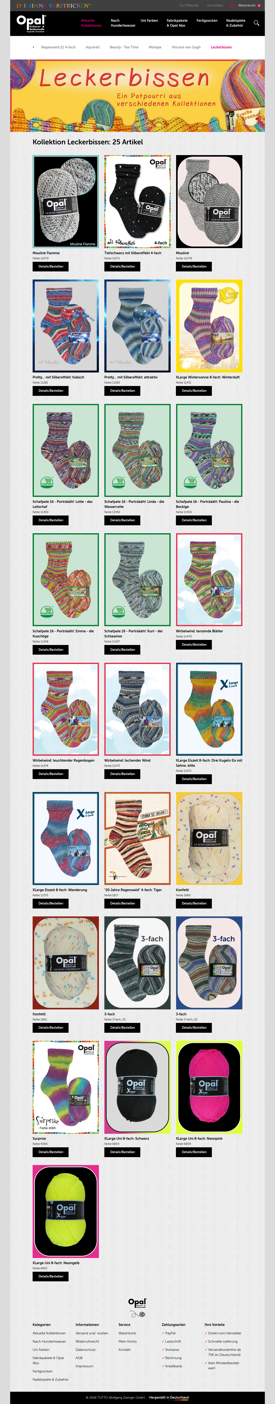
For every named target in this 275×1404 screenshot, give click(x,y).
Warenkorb (245, 7)
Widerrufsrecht (87, 1341)
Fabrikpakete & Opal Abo (177, 23)
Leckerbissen (221, 47)
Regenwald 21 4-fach (58, 47)
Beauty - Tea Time (124, 47)
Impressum (84, 1366)
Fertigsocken (207, 21)
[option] (58, 47)
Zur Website (189, 5)
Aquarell (93, 47)
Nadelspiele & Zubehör (235, 23)
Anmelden (215, 5)
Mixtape (155, 47)
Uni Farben (149, 21)
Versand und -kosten (92, 1333)
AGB (79, 1358)
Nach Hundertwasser (123, 23)
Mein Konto (128, 1341)
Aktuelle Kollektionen (91, 23)
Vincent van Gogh (186, 47)
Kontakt (124, 1350)
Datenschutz (86, 1350)
